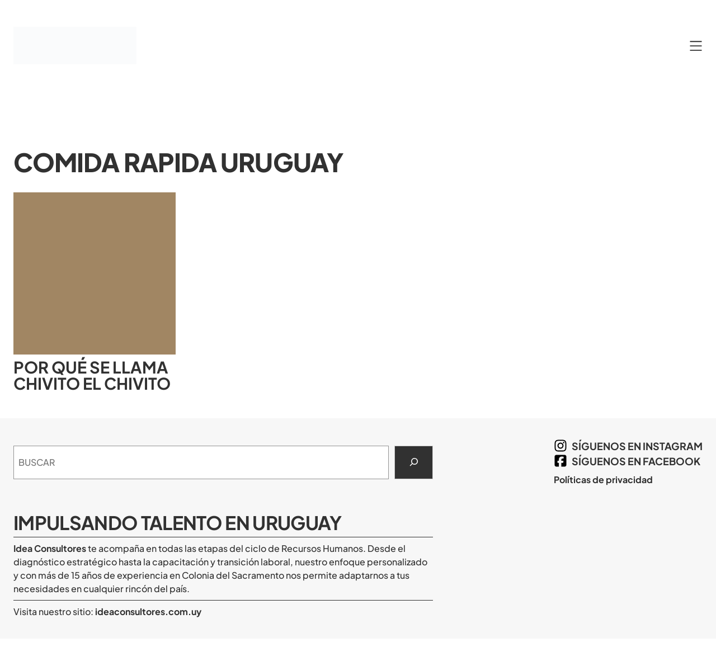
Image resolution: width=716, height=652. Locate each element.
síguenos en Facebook (636, 461)
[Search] (413, 462)
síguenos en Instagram (637, 446)
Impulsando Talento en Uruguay (177, 522)
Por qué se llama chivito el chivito (92, 375)
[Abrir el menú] (696, 46)
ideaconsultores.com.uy (147, 611)
